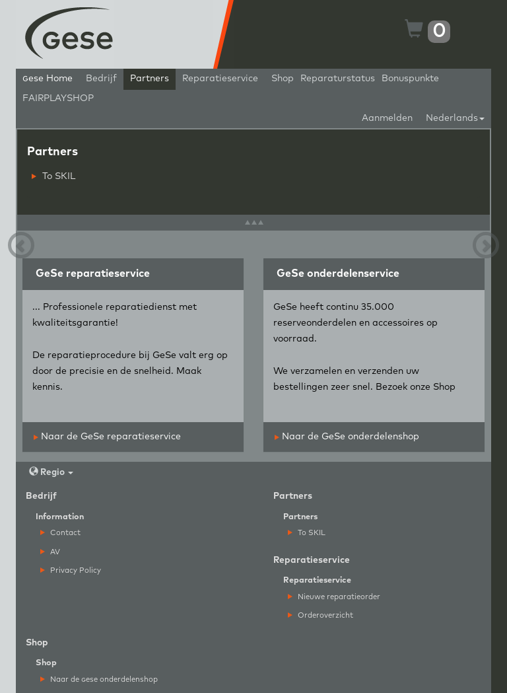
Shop (282, 78)
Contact (60, 532)
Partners (149, 78)
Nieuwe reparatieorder (334, 597)
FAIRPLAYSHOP (58, 98)
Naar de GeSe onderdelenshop (347, 436)
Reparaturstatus (337, 78)
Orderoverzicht (320, 615)
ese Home (47, 78)
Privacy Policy (70, 570)
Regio (51, 472)
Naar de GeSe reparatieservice (107, 436)
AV (50, 552)
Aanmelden (387, 118)
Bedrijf (101, 78)
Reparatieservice (220, 78)
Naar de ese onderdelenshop (99, 679)
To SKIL (53, 176)
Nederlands (455, 118)
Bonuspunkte (410, 78)
